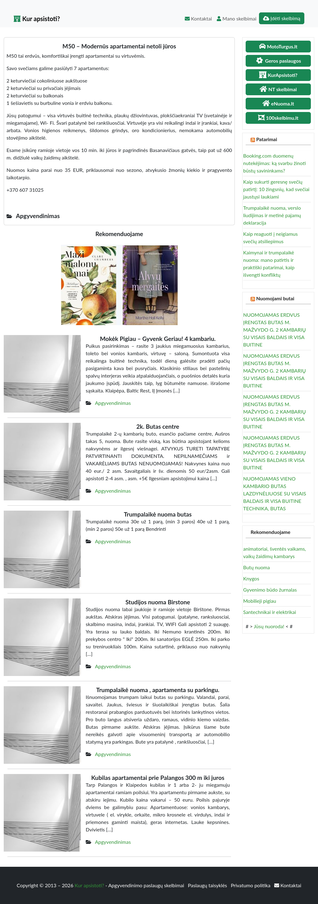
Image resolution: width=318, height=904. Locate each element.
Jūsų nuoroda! (269, 626)
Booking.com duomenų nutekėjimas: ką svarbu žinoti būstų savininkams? (274, 163)
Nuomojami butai (275, 298)
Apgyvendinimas (113, 403)
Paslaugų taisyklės (208, 885)
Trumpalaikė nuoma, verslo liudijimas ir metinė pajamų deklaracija (272, 215)
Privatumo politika (251, 885)
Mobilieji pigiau (259, 601)
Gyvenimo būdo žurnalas (270, 590)
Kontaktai (198, 18)
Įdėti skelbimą (281, 18)
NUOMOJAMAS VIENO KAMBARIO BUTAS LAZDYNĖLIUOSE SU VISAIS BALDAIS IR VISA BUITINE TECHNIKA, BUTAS (274, 493)
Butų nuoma (256, 567)
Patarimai (266, 139)
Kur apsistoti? (37, 18)
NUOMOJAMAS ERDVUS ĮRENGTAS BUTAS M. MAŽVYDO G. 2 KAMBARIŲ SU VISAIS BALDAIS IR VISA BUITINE (274, 329)
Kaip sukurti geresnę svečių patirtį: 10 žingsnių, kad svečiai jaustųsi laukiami (276, 189)
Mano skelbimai (236, 18)
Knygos (251, 578)
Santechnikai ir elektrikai (269, 612)
